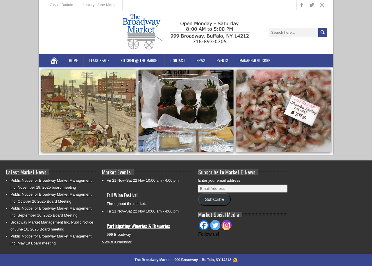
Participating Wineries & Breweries (138, 226)
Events (222, 60)
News (200, 60)
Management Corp (254, 60)
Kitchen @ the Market (140, 60)
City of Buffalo (61, 5)
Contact (177, 60)
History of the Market (100, 5)
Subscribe (214, 199)
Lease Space (99, 60)
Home (73, 60)
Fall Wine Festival (122, 195)
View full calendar (117, 242)
